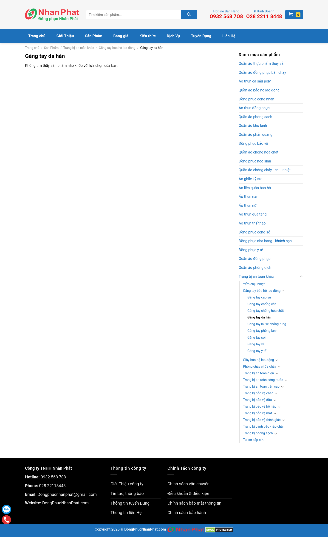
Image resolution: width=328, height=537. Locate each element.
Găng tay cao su (259, 297)
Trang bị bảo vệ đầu (257, 400)
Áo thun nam (249, 196)
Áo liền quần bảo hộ (255, 188)
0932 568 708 (53, 476)
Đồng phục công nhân (256, 99)
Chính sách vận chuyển (188, 483)
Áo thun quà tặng (252, 214)
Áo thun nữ (248, 205)
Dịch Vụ (173, 36)
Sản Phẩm (93, 36)
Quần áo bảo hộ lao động (259, 90)
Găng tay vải (256, 344)
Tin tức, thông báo (127, 493)
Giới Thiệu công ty (126, 483)
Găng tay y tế (256, 351)
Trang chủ (36, 36)
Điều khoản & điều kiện (188, 493)
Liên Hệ (228, 36)
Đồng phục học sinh (255, 161)
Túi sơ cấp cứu (254, 440)
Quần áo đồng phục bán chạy (262, 72)
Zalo (6, 509)
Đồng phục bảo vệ (253, 143)
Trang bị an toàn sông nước (263, 380)
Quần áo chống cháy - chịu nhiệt (265, 170)
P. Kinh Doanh (264, 14)
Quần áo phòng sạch (255, 117)
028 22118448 (52, 485)
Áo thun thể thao (252, 223)
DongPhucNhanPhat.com (65, 502)
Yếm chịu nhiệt (254, 284)
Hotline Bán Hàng (226, 14)
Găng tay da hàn (259, 317)
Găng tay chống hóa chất (265, 311)
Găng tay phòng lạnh (262, 331)
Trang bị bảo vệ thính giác (262, 420)
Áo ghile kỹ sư (250, 179)
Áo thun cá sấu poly (255, 81)
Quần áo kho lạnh (253, 125)
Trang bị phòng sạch (258, 433)
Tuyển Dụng (201, 36)
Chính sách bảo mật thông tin (194, 503)
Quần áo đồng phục (255, 258)
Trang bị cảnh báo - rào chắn (264, 427)
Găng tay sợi (256, 338)
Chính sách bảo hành (186, 512)
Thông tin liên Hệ (125, 512)
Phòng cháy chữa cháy (259, 367)
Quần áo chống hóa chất (258, 152)
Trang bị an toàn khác (78, 48)
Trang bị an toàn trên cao (261, 387)
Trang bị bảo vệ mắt (257, 413)
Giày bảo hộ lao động (258, 360)
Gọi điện (6, 520)
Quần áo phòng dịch (255, 267)
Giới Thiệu (65, 36)
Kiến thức (147, 36)
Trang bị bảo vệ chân (258, 393)
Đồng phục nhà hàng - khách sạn (265, 241)
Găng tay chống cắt (261, 304)
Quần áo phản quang (255, 134)
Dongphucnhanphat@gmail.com (67, 494)
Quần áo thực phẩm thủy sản (262, 63)
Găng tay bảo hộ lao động (117, 48)
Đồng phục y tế (251, 250)
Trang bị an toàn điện (258, 373)
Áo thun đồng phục (254, 108)
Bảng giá (120, 36)
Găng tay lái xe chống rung (266, 324)
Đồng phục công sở (254, 232)
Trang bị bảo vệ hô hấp (259, 407)
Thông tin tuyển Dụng (130, 503)
